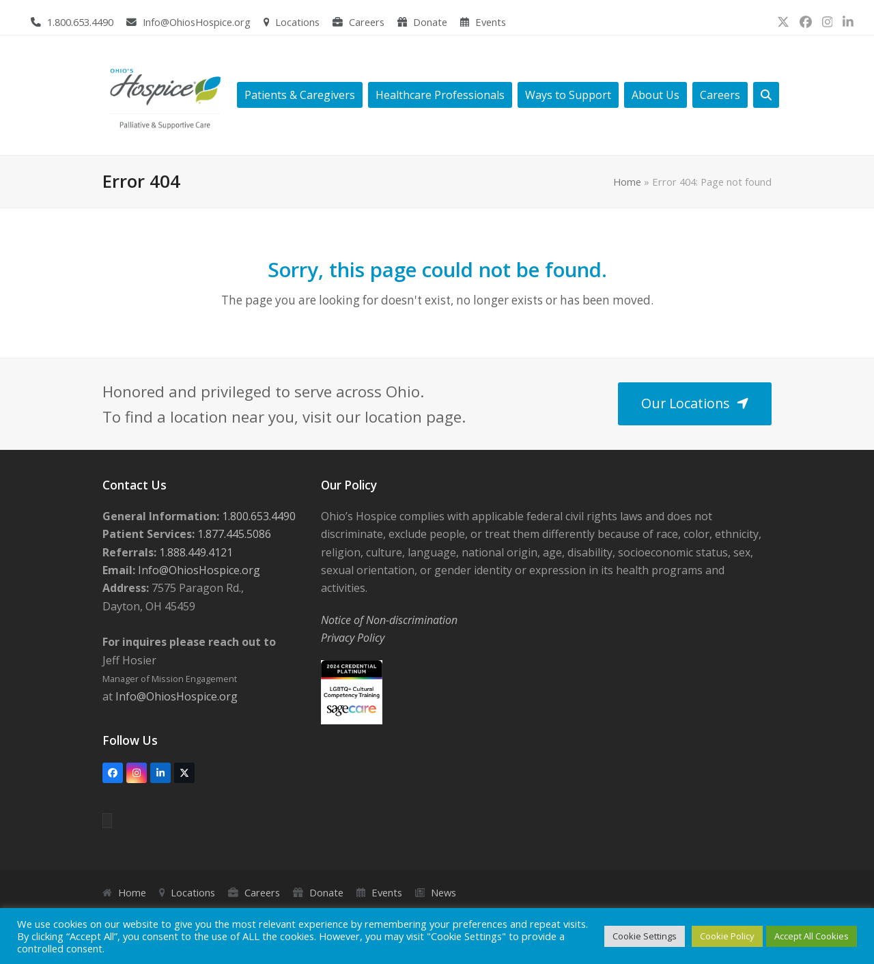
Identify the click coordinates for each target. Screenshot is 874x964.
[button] (766, 95)
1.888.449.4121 (194, 552)
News (443, 892)
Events (490, 22)
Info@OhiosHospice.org (197, 22)
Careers (366, 22)
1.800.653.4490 (80, 22)
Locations (297, 22)
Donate (430, 22)
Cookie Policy (727, 936)
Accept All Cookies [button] (811, 936)
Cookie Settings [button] (644, 936)
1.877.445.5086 (233, 533)
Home (627, 181)
